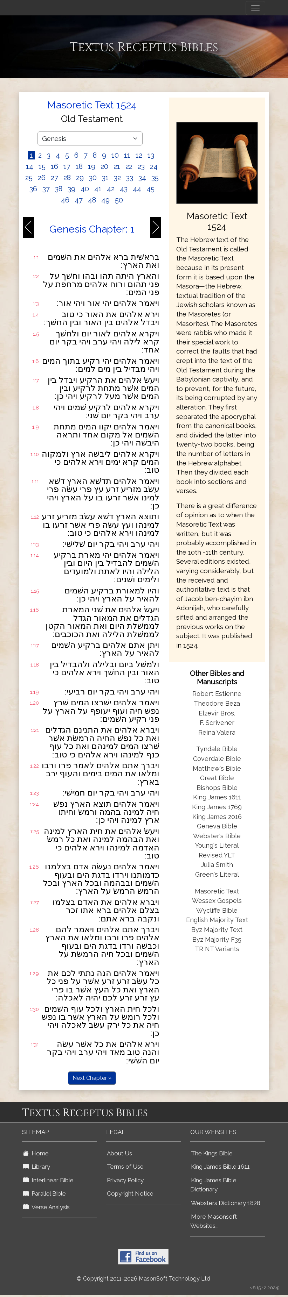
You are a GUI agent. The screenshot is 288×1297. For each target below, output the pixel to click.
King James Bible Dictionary (213, 1185)
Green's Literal (217, 874)
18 (79, 166)
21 (117, 166)
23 (141, 166)
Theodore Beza (217, 703)
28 (67, 177)
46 (65, 200)
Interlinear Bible (48, 1180)
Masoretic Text (217, 891)
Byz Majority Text (216, 929)
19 (91, 166)
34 (142, 177)
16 (54, 166)
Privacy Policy (125, 1180)
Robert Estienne (216, 693)
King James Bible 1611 (220, 1166)
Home (36, 1153)
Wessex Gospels (217, 900)
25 (28, 177)
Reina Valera (216, 732)
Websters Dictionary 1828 (225, 1202)
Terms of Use (125, 1166)
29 (79, 177)
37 (46, 189)
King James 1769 (217, 807)
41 (97, 189)
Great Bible (217, 778)
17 (67, 166)
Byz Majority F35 (216, 939)
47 (78, 200)
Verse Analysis (46, 1207)
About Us (119, 1153)
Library (36, 1166)
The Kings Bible (212, 1153)
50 (119, 200)
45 (150, 189)
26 (41, 177)
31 (105, 177)
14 (29, 166)
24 (153, 166)
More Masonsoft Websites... (213, 1221)
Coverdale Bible (217, 758)
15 (42, 166)
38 (58, 189)
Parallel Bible (44, 1193)
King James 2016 (217, 816)
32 (117, 177)
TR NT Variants (217, 949)
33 (129, 177)
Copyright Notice (130, 1193)
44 (137, 189)
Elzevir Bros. (217, 713)
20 (104, 166)
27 (54, 177)
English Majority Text (217, 920)
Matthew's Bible (217, 768)
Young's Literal (217, 845)
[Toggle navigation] (255, 8)
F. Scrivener (217, 722)
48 (92, 200)
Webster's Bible (217, 836)
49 (105, 200)
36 (33, 189)
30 (92, 177)
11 (127, 155)
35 (155, 177)
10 (115, 155)
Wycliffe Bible (217, 910)
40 (85, 189)
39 (71, 189)
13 (151, 155)
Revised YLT (217, 855)
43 (123, 189)
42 (110, 189)
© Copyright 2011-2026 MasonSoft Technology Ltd (143, 1278)
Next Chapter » (92, 1078)
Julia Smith (217, 864)
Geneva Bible (217, 826)
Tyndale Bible (217, 749)
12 (139, 155)
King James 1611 (217, 797)
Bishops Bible (217, 787)
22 (129, 166)
